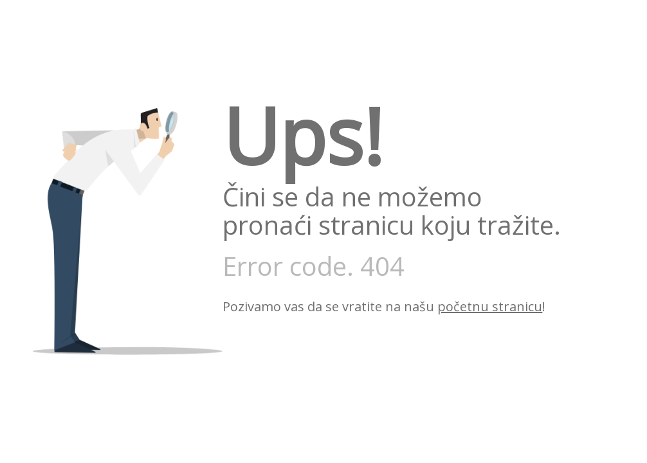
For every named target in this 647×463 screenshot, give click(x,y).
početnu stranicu (489, 306)
